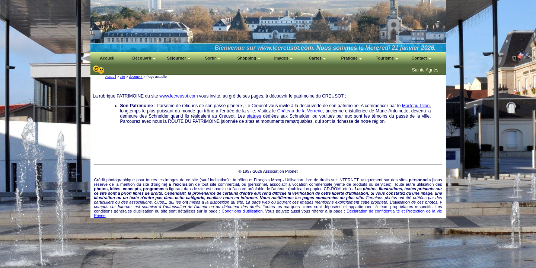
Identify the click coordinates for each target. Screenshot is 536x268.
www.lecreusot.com (178, 96)
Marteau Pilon (416, 105)
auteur (279, 188)
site (122, 77)
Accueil (110, 77)
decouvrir (136, 77)
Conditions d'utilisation (242, 211)
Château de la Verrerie (300, 111)
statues (254, 116)
